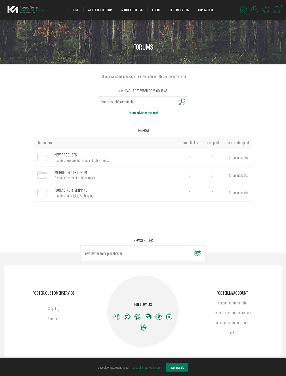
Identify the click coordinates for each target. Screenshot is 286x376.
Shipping (53, 308)
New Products (66, 155)
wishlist (265, 9)
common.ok (177, 367)
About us (53, 318)
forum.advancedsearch (143, 112)
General (143, 130)
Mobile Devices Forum (71, 172)
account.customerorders (232, 322)
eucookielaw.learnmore (147, 367)
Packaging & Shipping (71, 190)
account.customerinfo (232, 303)
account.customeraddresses (232, 312)
